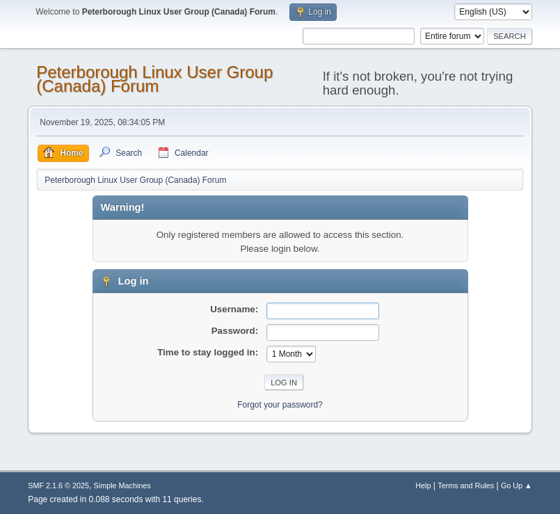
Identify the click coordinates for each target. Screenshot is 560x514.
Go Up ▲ (516, 485)
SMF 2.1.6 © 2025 (58, 485)
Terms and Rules (466, 485)
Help (423, 485)
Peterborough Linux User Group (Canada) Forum (154, 79)
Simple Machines (122, 485)
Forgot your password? (280, 405)
